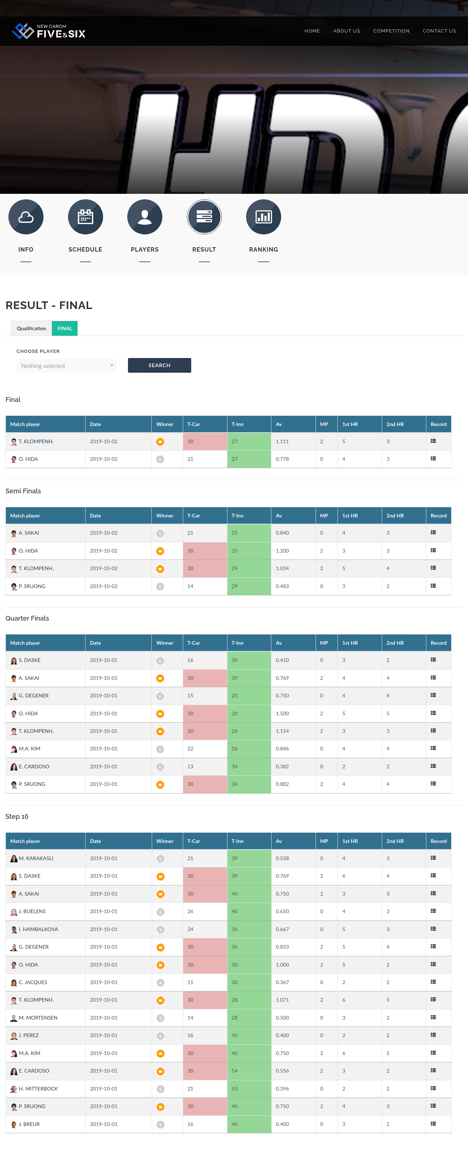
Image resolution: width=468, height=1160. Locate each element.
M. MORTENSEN (34, 1017)
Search (159, 365)
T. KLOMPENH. (32, 441)
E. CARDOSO (29, 766)
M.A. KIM (25, 748)
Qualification (31, 328)
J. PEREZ (24, 1035)
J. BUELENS (28, 911)
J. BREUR (25, 1124)
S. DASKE (25, 660)
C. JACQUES (28, 982)
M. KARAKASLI (31, 858)
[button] (66, 366)
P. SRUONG (27, 586)
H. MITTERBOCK (34, 1088)
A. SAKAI (24, 533)
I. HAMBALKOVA (34, 929)
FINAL (64, 328)
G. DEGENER (29, 695)
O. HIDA (24, 459)
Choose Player (38, 351)
